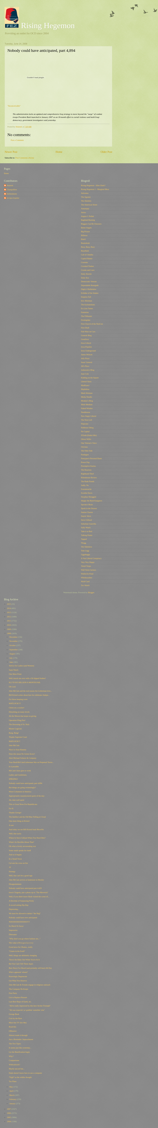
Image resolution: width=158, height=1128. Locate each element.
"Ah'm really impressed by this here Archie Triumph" (30, 1006)
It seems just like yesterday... (20, 1048)
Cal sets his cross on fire (18, 863)
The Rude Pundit (87, 481)
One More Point (15, 674)
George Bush (14, 1014)
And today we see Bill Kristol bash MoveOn (26, 829)
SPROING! (13, 779)
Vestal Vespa (86, 566)
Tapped (84, 539)
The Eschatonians (88, 305)
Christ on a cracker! (16, 708)
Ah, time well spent (16, 800)
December (13, 637)
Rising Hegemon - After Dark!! (93, 185)
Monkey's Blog (87, 401)
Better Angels (86, 228)
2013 (9, 612)
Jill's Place (85, 366)
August (12, 654)
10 (10, 867)
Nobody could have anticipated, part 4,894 (25, 783)
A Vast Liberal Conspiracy (91, 558)
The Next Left (86, 420)
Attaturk (10, 185)
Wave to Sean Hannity (17, 750)
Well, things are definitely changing (23, 955)
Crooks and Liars (87, 270)
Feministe (85, 312)
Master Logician (15, 729)
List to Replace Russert (18, 997)
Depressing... (14, 909)
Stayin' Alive (86, 516)
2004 (9, 1121)
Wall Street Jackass (88, 570)
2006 (9, 1113)
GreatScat (85, 339)
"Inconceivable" (14, 106)
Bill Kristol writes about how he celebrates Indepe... (29, 695)
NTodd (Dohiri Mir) (89, 435)
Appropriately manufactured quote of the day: (27, 796)
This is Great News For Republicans (23, 804)
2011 (9, 621)
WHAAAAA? (14, 1065)
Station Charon (87, 512)
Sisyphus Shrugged (88, 497)
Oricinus (84, 447)
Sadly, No (85, 485)
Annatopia (85, 209)
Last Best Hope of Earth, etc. (20, 1002)
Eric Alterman (86, 301)
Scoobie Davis (86, 493)
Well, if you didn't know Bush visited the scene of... (29, 897)
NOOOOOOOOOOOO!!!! (19, 922)
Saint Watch (13, 670)
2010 (9, 625)
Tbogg (83, 543)
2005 (9, 1117)
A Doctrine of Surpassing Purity (21, 901)
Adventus (84, 193)
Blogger (91, 592)
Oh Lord (12, 687)
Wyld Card (85, 581)
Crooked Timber (87, 266)
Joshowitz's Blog (87, 370)
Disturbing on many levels (19, 712)
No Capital (85, 431)
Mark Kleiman (86, 393)
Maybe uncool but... (17, 1069)
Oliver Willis (86, 439)
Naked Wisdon (87, 408)
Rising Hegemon (40, 25)
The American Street (89, 205)
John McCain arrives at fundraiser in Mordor (26, 880)
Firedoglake (85, 320)
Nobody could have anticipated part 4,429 (25, 888)
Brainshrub (85, 243)
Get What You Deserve (18, 981)
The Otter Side (87, 451)
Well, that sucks (15, 834)
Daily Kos (85, 278)
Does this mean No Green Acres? (22, 754)
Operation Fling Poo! (17, 720)
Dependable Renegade (90, 285)
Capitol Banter (86, 258)
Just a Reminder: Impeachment (21, 1039)
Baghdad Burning (88, 220)
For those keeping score (18, 699)
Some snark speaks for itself (20, 850)
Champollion (12, 190)
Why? (11, 1056)
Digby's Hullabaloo (88, 289)
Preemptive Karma (88, 466)
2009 (9, 629)
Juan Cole (85, 374)
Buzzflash (85, 251)
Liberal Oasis (86, 381)
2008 (9, 633)
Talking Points (86, 535)
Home (59, 151)
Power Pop (85, 462)
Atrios (83, 212)
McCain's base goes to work (20, 771)
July (11, 658)
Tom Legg (85, 551)
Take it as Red (86, 531)
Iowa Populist (86, 347)
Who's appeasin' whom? (18, 972)
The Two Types (15, 1044)
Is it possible (14, 766)
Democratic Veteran (89, 281)
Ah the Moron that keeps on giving (22, 716)
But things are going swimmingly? (22, 787)
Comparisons (14, 1060)
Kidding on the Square (90, 378)
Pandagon (85, 455)
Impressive (13, 930)
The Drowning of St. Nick (19, 724)
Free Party (13, 993)
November (13, 641)
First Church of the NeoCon (92, 324)
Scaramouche (86, 489)
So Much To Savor (16, 926)
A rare (11, 825)
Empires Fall (86, 297)
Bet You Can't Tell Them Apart (21, 964)
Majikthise (85, 389)
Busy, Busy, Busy (88, 247)
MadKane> (85, 385)
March (12, 1095)
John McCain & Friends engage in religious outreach (29, 985)
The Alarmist (86, 201)
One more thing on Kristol (19, 821)
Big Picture (85, 231)
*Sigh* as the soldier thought (20, 1077)
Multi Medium (86, 404)
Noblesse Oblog (87, 428)
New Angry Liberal (88, 416)
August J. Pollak (87, 216)
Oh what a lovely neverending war (22, 846)
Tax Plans (12, 1081)
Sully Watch (86, 527)
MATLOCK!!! (14, 741)
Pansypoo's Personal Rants (91, 458)
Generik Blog (86, 335)
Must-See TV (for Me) (18, 1023)
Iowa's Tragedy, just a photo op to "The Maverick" (28, 892)
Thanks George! (15, 813)
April (11, 1091)
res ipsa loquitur (13, 198)
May (11, 1087)
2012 (9, 617)
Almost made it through (18, 1035)
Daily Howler (86, 274)
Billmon (84, 235)
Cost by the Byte (15, 1018)
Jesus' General (86, 362)
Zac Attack (85, 585)
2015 (9, 604)
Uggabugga (85, 554)
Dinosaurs (13, 934)
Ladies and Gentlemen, (18, 775)
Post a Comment (17, 140)
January (12, 1103)
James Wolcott (86, 355)
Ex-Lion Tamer (87, 308)
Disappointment (15, 884)
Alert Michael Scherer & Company (22, 758)
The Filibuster (86, 316)
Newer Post (11, 151)
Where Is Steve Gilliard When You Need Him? (27, 838)
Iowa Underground (88, 351)
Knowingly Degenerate (18, 976)
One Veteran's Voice (89, 443)
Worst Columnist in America (20, 792)
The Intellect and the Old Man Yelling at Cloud (27, 817)
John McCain (14, 745)
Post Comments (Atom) (24, 158)
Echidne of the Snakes (89, 293)
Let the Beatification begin (19, 1052)
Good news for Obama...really (21, 947)
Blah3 (83, 239)
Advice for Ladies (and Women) (21, 666)
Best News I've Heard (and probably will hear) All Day (30, 968)
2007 (9, 1109)
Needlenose (85, 412)
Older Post (106, 151)
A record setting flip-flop (18, 905)
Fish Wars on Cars (88, 332)
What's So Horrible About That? (21, 842)
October (12, 645)
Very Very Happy (88, 562)
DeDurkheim (12, 194)
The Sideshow (86, 547)
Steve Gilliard (86, 520)
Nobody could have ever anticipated (23, 918)
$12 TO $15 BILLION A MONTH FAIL (25, 682)
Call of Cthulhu (87, 255)
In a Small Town (15, 859)
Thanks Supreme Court (18, 737)
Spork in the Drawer (89, 508)
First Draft (85, 328)
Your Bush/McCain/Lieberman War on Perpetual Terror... (31, 762)
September (13, 650)
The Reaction (86, 470)
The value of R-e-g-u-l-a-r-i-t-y (21, 943)
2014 (9, 608)
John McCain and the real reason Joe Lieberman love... (30, 691)
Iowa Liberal (86, 343)
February (13, 1099)
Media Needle (86, 397)
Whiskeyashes (86, 578)
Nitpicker (84, 424)
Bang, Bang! (14, 733)
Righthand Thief (87, 474)
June (11, 662)
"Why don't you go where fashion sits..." (24, 939)
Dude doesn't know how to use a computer (25, 1073)
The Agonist (86, 197)
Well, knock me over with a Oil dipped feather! (27, 678)
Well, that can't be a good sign (20, 876)
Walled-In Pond (87, 574)
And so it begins (15, 855)
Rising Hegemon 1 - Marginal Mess (95, 189)
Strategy (12, 871)
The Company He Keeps (18, 989)
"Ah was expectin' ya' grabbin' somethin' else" (27, 1010)
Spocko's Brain (87, 504)
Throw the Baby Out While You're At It (24, 960)
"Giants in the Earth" (17, 951)
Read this (12, 1027)
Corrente (84, 262)
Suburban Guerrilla (88, 524)
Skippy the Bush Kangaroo (91, 501)
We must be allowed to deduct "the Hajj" (25, 913)
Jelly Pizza (85, 358)
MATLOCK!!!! (15, 703)
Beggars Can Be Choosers (91, 224)
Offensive (13, 1031)
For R (11, 808)
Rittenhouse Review (89, 478)
